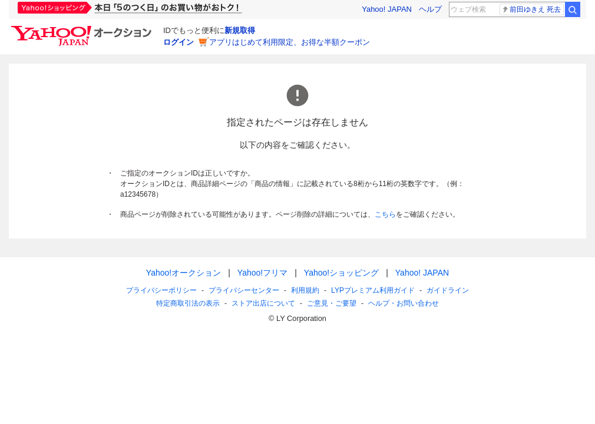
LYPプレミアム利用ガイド (373, 290)
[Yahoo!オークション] (83, 29)
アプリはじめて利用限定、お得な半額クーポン (289, 42)
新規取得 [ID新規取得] (239, 30)
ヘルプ (430, 9)
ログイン (178, 42)
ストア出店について (263, 303)
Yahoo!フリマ (262, 272)
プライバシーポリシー (161, 290)
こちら (385, 214)
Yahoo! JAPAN (387, 9)
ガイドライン (448, 290)
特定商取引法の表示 (188, 303)
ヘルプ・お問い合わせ (403, 303)
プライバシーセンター (244, 290)
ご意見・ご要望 (331, 303)
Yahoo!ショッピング (341, 272)
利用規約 (305, 290)
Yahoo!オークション (183, 272)
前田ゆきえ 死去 (531, 9)
